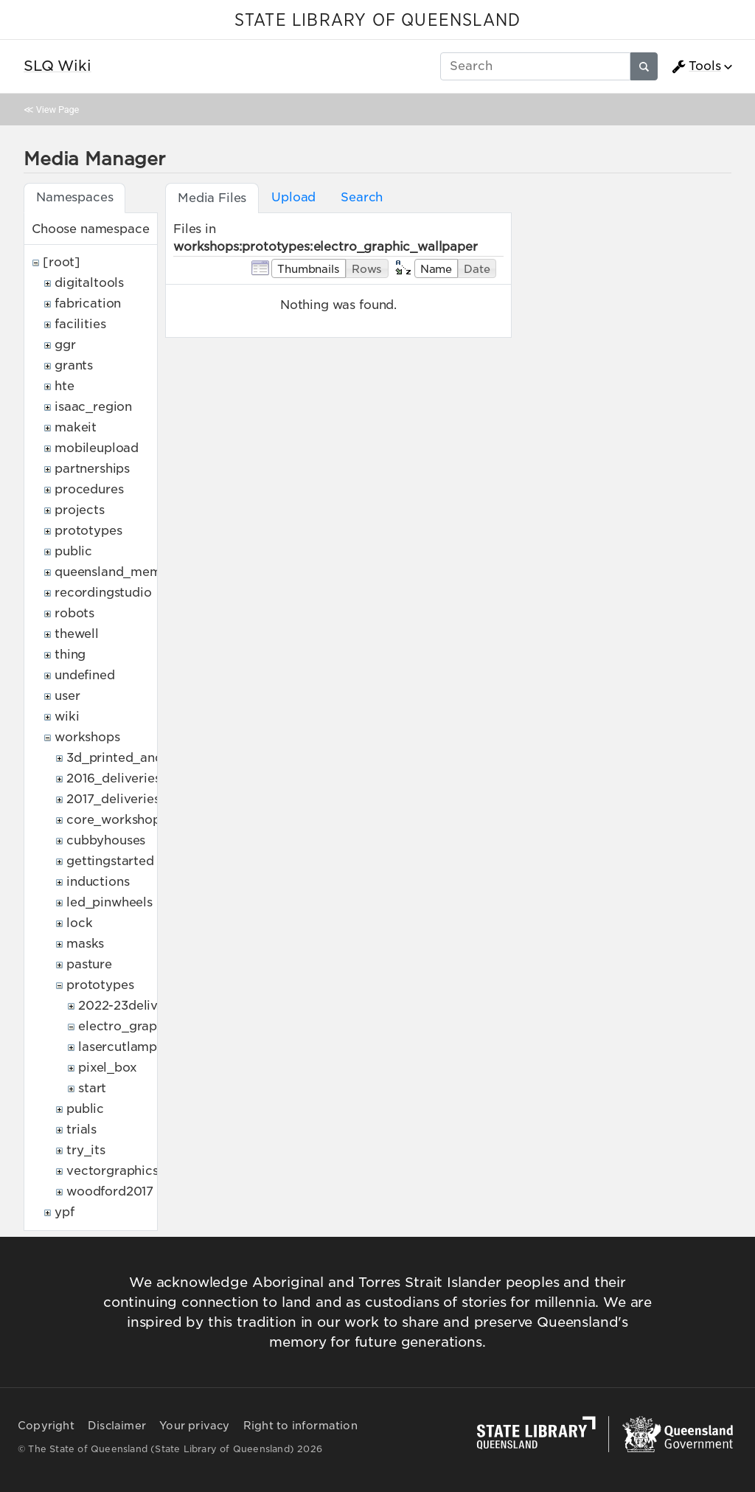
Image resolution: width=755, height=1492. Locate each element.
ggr (65, 345)
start (92, 1088)
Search (362, 197)
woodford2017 (109, 1191)
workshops (87, 737)
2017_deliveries (113, 799)
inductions (97, 882)
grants (74, 365)
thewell (77, 634)
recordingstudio (103, 593)
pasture (89, 964)
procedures (89, 489)
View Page (57, 109)
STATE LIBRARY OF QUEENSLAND (377, 21)
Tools (696, 66)
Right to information (300, 1426)
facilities (80, 324)
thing (70, 655)
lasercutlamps (120, 1047)
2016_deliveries (113, 778)
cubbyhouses (105, 840)
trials (81, 1130)
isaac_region (93, 407)
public (73, 551)
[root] (61, 262)
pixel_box (107, 1068)
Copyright (46, 1426)
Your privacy (194, 1426)
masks (85, 944)
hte (64, 386)
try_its (85, 1150)
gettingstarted (110, 861)
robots (74, 613)
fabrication (88, 303)
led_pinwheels (109, 902)
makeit (76, 427)
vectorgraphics (112, 1171)
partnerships (92, 469)
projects (80, 510)
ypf (64, 1212)
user (67, 696)
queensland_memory (118, 572)
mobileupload (97, 448)
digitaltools (89, 283)
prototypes (88, 531)
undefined (85, 675)
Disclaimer (117, 1426)
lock (79, 923)
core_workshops (116, 820)
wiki (67, 716)
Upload (293, 197)
